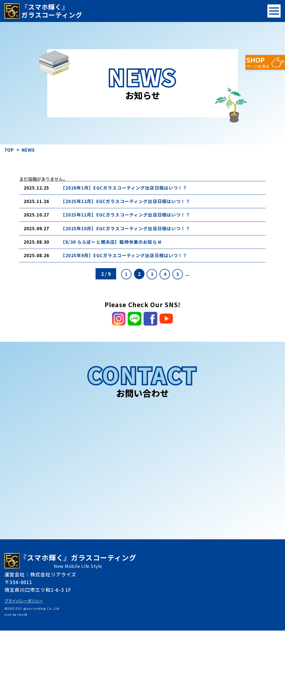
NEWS (30, 149)
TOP (9, 149)
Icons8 (23, 667)
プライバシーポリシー (26, 653)
